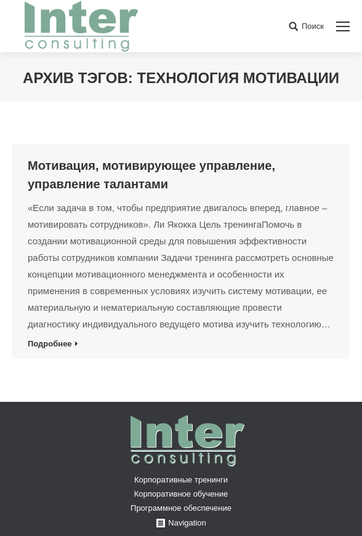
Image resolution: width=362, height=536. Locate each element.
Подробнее (50, 343)
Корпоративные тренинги (181, 479)
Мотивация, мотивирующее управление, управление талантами (151, 175)
